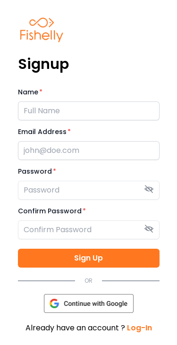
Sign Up (88, 257)
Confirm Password (50, 211)
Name (28, 92)
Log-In (139, 327)
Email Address (42, 131)
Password (35, 171)
